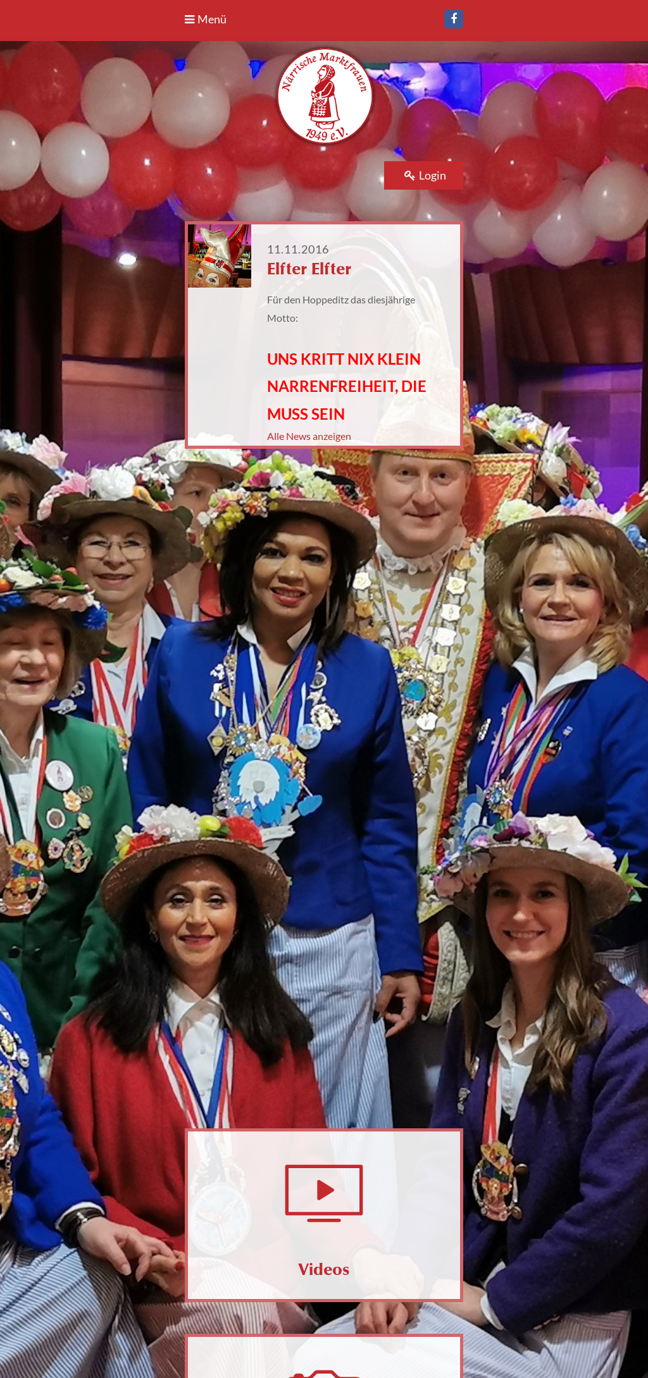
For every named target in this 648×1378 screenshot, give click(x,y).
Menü (206, 19)
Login (425, 175)
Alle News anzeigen (309, 436)
